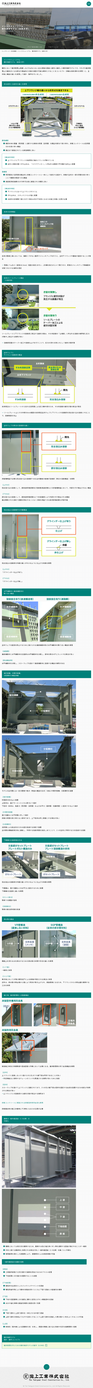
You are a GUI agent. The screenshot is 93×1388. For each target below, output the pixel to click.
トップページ (6, 51)
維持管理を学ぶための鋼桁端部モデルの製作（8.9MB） (25, 1345)
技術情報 (13, 51)
